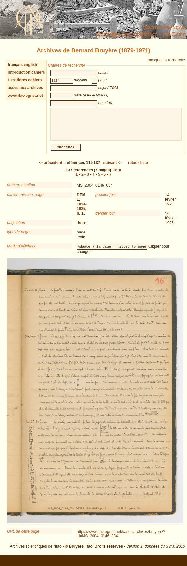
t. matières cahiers (25, 80)
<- (50, 166)
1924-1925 (82, 210)
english (30, 64)
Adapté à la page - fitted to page (112, 250)
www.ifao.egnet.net (25, 95)
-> (112, 166)
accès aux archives (25, 88)
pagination (16, 226)
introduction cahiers (26, 72)
